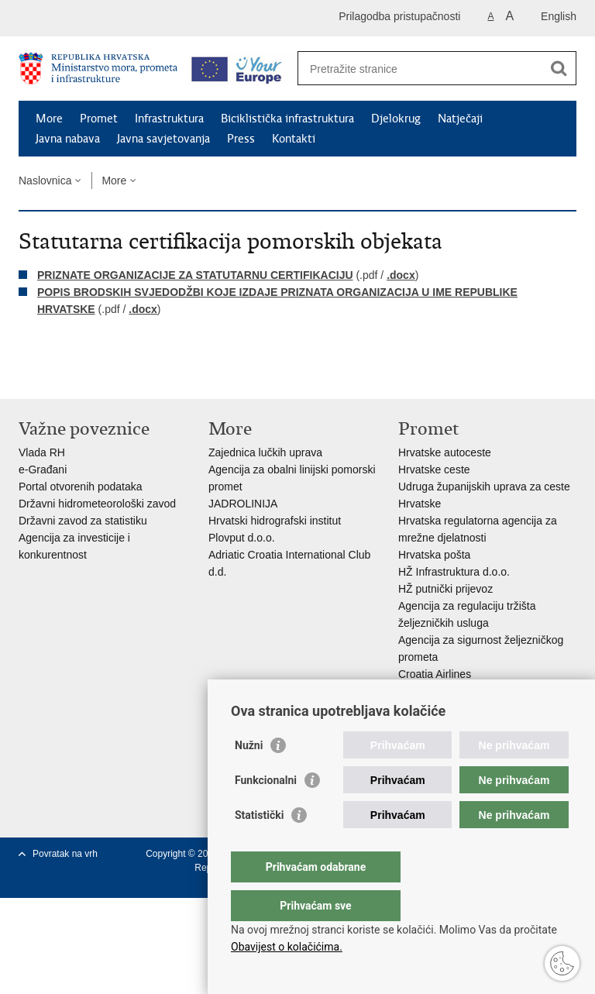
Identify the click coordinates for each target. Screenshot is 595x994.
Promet (99, 119)
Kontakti (293, 139)
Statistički (259, 846)
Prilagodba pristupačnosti (399, 16)
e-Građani (43, 469)
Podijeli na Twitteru (93, 374)
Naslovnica (45, 180)
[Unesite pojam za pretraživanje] (420, 68)
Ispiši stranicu (27, 374)
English (558, 16)
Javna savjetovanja (163, 139)
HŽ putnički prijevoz (445, 589)
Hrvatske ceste (434, 469)
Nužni (249, 776)
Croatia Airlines (434, 674)
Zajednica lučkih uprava (265, 452)
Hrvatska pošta (434, 555)
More (49, 119)
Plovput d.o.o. (241, 537)
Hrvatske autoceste (444, 452)
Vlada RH (42, 452)
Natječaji (460, 119)
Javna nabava (68, 139)
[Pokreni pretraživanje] (558, 68)
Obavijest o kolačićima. (286, 947)
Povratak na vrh (65, 853)
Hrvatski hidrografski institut (274, 520)
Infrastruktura (169, 119)
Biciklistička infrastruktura (287, 119)
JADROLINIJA (242, 503)
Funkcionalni (266, 811)
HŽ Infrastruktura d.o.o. (454, 572)
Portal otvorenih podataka (81, 486)
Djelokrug (396, 119)
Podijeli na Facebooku (60, 374)
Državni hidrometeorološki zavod (97, 503)
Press (241, 139)
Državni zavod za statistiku (83, 520)
